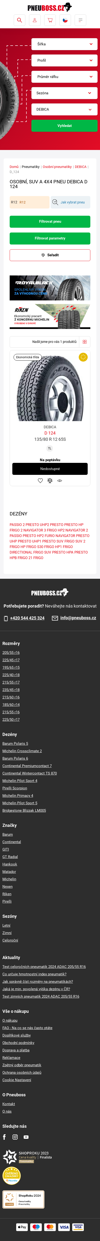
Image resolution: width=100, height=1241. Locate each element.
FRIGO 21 (25, 558)
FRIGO (38, 558)
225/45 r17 (11, 660)
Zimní (7, 933)
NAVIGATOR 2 (76, 530)
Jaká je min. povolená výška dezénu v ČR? (36, 989)
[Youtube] (26, 1137)
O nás (7, 1111)
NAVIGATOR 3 (34, 530)
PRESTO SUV (53, 541)
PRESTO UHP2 (37, 525)
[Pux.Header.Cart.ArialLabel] (50, 20)
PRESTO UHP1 (29, 541)
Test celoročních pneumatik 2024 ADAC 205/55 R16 (44, 967)
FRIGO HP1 (53, 547)
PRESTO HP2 (33, 536)
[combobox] (64, 44)
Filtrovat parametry (50, 238)
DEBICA (80, 167)
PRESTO (56, 525)
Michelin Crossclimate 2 (22, 751)
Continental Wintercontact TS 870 (29, 773)
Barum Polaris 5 (15, 743)
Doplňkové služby (16, 1035)
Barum (7, 834)
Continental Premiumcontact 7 (27, 766)
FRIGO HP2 (55, 530)
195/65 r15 (11, 667)
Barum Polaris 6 (15, 758)
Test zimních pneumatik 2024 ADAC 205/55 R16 (40, 996)
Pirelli (7, 901)
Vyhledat (64, 126)
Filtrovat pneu (50, 221)
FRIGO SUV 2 (74, 541)
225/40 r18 (11, 675)
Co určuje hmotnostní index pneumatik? (34, 974)
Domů (14, 167)
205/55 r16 (11, 652)
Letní (6, 925)
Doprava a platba (15, 1050)
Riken (6, 894)
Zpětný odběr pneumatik (21, 1065)
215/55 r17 (11, 682)
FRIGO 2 (16, 530)
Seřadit (53, 255)
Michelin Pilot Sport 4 (19, 781)
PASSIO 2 (17, 525)
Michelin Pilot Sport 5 (19, 803)
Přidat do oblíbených (40, 480)
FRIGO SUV (42, 552)
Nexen (7, 886)
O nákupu (9, 1020)
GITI (5, 849)
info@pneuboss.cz (78, 618)
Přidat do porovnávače (50, 480)
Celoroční (10, 940)
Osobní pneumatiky (57, 167)
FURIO (50, 536)
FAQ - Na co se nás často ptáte (27, 1028)
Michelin (9, 879)
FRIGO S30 (34, 547)
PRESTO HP (73, 525)
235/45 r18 (11, 690)
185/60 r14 (11, 705)
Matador (9, 872)
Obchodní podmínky (18, 1043)
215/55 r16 (11, 712)
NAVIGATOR (65, 536)
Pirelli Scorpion (14, 788)
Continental (11, 842)
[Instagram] (15, 1137)
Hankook (9, 864)
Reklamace (11, 1058)
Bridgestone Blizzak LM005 (24, 810)
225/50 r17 (11, 719)
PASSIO (16, 536)
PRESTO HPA (62, 552)
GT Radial (10, 857)
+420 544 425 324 (27, 618)
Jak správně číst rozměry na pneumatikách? (37, 981)
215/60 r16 (11, 697)
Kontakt (8, 1104)
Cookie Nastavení (16, 1080)
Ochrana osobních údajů (21, 1072)
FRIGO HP (17, 547)
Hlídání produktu (59, 480)
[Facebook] (4, 1137)
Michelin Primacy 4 (17, 796)
